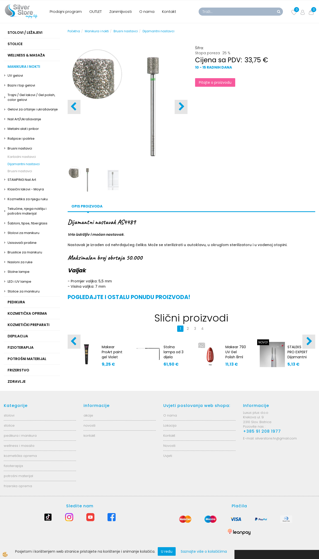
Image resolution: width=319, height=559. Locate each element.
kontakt (89, 435)
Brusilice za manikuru (25, 252)
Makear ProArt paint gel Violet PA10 (112, 354)
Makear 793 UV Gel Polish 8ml (235, 352)
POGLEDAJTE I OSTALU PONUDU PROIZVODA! (129, 297)
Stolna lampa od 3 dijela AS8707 (173, 354)
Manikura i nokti (97, 31)
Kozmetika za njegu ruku (28, 199)
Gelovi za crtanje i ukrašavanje (33, 109)
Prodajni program (66, 11)
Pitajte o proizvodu (215, 82)
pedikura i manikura (20, 435)
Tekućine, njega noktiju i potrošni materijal (27, 211)
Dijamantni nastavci (24, 164)
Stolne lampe (19, 271)
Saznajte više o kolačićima (204, 551)
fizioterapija (13, 465)
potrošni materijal (18, 476)
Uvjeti (167, 455)
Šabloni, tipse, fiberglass (27, 223)
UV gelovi (15, 75)
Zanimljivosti (120, 11)
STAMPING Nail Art (22, 179)
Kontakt (169, 11)
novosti (89, 425)
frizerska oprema (18, 486)
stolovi (9, 415)
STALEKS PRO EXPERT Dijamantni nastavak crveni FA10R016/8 (297, 359)
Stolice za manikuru (24, 291)
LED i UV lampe (19, 281)
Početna (74, 31)
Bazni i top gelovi (21, 85)
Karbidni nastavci (22, 156)
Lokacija (169, 425)
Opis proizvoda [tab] (86, 206)
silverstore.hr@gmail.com (276, 438)
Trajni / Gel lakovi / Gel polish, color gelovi (31, 97)
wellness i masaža (19, 445)
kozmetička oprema (20, 455)
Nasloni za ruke (20, 262)
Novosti (169, 445)
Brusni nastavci (20, 148)
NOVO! (263, 342)
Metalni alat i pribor (23, 128)
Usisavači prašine (22, 242)
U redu (166, 551)
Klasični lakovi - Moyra (26, 189)
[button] (181, 107)
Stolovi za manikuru (23, 232)
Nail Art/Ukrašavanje (24, 119)
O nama (146, 11)
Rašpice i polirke (21, 138)
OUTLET (95, 11)
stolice (9, 425)
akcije (88, 415)
